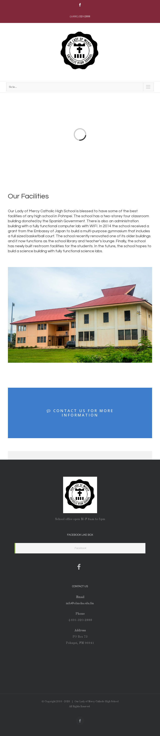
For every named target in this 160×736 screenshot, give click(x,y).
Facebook (80, 548)
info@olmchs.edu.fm (80, 603)
